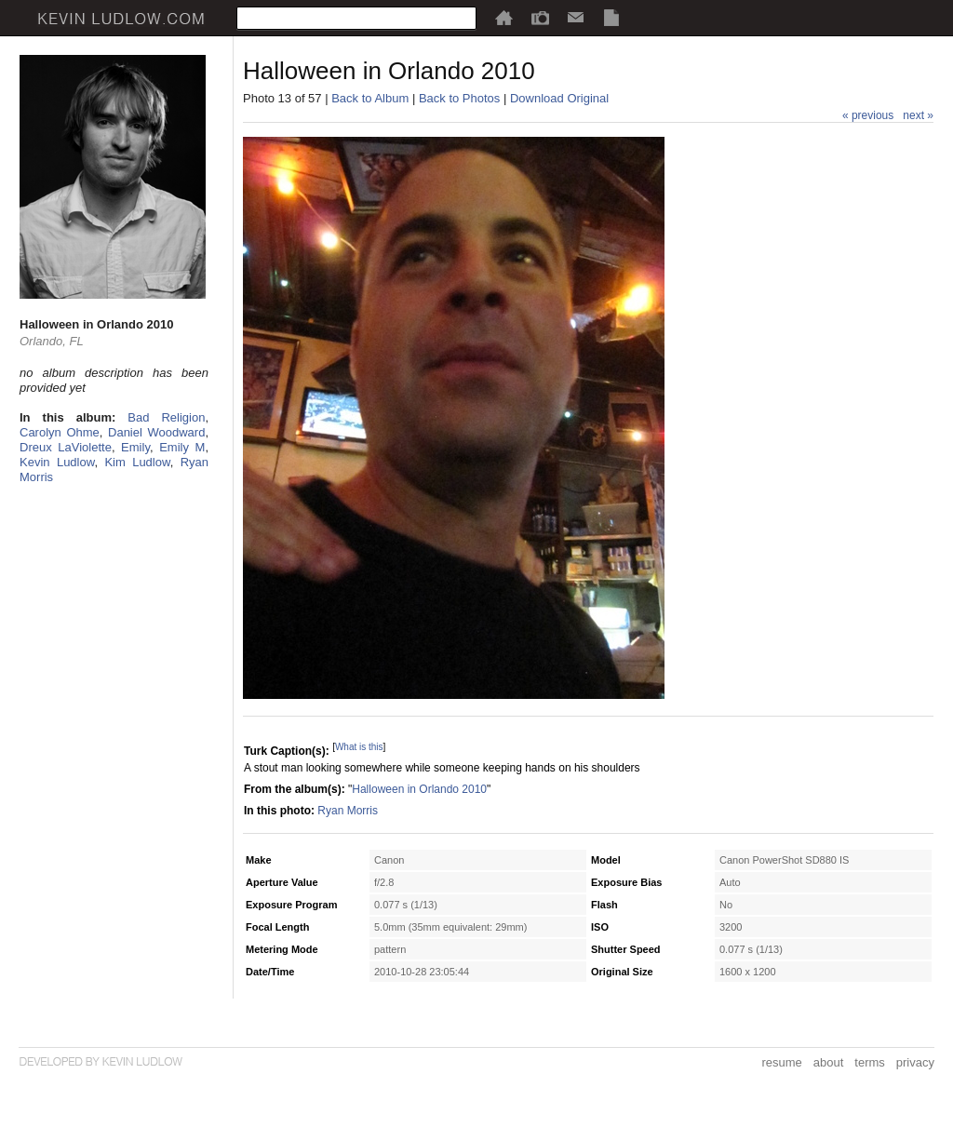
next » (918, 115)
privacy (915, 1062)
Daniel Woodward (156, 432)
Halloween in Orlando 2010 (419, 789)
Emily (135, 447)
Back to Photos (459, 98)
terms (869, 1062)
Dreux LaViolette (66, 447)
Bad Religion (166, 417)
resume (781, 1062)
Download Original (559, 98)
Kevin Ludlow (57, 462)
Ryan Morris (347, 810)
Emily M (182, 447)
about (828, 1062)
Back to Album (370, 98)
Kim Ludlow (136, 462)
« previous (867, 115)
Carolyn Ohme (60, 432)
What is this (359, 747)
